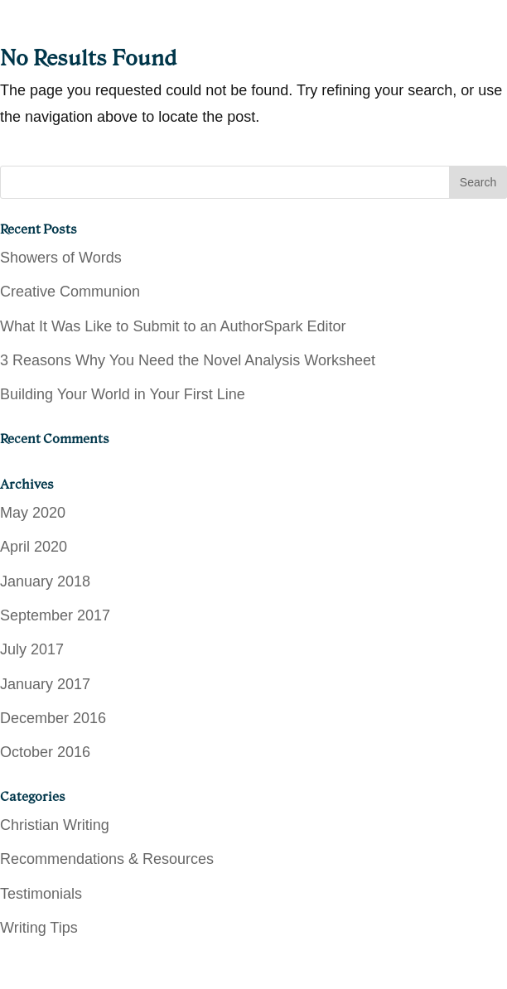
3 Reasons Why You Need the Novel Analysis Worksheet (187, 360)
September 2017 (55, 615)
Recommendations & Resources (107, 859)
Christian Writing (54, 825)
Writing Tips (39, 927)
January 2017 (45, 684)
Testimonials (41, 893)
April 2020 (33, 546)
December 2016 (53, 718)
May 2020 (32, 512)
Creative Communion (70, 291)
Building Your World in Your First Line (122, 394)
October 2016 (45, 752)
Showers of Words (61, 257)
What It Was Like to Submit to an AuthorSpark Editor (173, 326)
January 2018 (45, 581)
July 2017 (32, 649)
